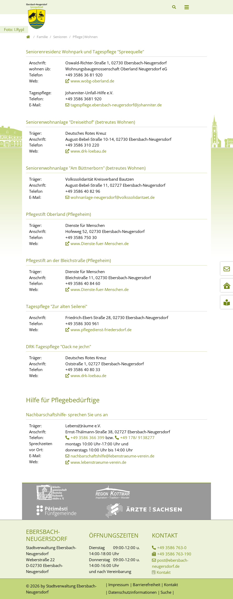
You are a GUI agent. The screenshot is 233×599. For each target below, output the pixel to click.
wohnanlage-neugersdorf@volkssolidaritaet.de (113, 197)
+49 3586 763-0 (172, 547)
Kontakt (164, 572)
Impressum (118, 584)
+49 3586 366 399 (87, 437)
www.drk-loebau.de (88, 151)
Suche (166, 592)
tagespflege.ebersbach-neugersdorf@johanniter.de (116, 104)
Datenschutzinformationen (132, 592)
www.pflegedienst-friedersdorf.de (101, 329)
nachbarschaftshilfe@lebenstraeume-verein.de (112, 456)
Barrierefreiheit (146, 584)
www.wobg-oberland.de (92, 81)
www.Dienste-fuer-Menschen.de (100, 243)
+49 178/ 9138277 (137, 437)
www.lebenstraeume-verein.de (98, 462)
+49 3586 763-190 (174, 553)
